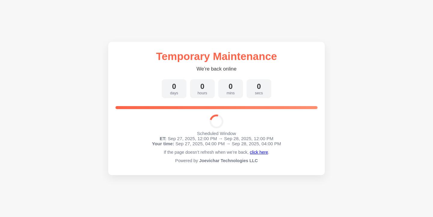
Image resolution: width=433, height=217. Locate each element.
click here (259, 152)
